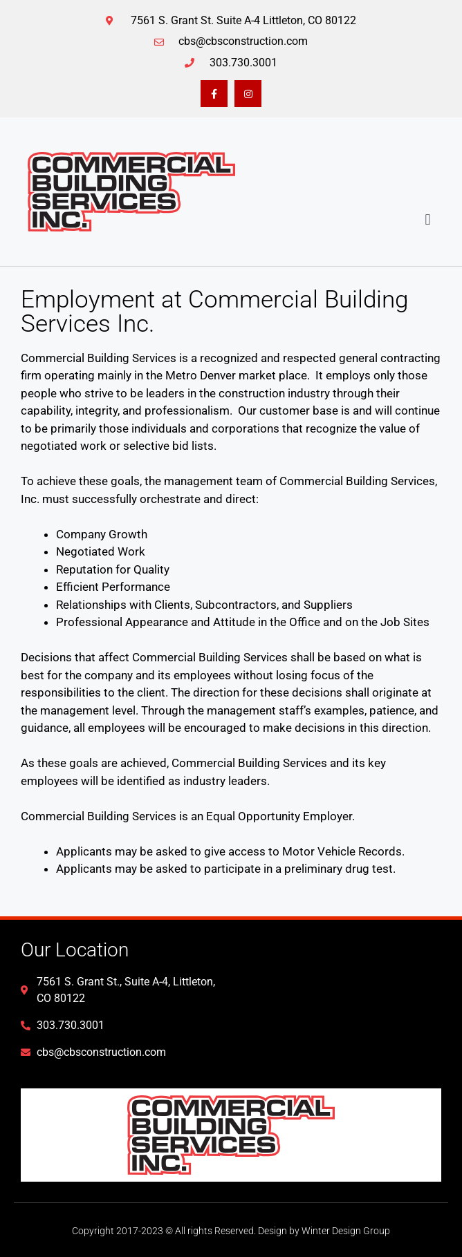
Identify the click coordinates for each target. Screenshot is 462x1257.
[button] (427, 220)
